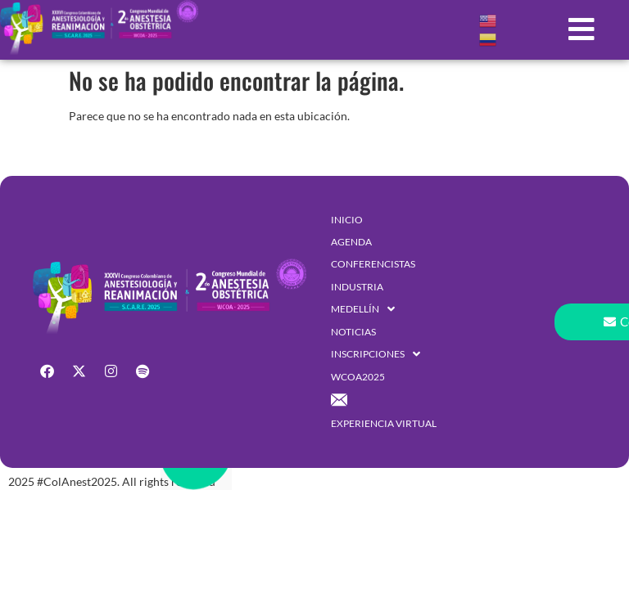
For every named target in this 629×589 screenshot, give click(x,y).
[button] (582, 29)
